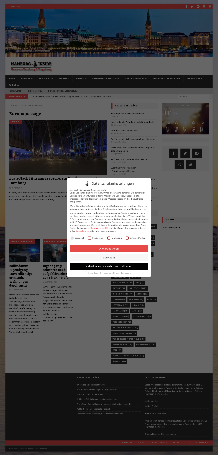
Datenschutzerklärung (101, 228)
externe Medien (135, 238)
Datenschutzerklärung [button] (110, 273)
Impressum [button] (126, 273)
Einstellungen (82, 231)
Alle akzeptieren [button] (109, 249)
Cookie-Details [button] (94, 273)
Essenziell (77, 238)
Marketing (114, 238)
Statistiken (95, 238)
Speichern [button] (109, 257)
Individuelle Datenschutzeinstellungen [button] (109, 266)
